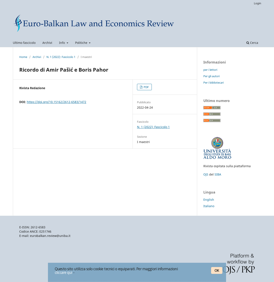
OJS (205, 174)
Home (23, 57)
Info (62, 43)
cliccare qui (63, 272)
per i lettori (210, 70)
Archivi (47, 43)
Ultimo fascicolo (24, 43)
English (208, 200)
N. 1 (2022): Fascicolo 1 (60, 57)
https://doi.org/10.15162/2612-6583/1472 (56, 102)
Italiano (208, 206)
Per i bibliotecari (213, 82)
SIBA (217, 174)
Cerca (252, 43)
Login (257, 3)
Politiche (81, 43)
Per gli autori (211, 76)
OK (216, 270)
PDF (146, 87)
